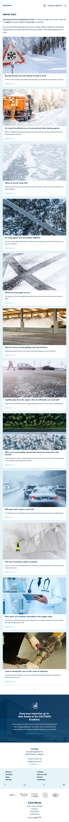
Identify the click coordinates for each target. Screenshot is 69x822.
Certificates (41, 780)
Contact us (33, 764)
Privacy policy (34, 811)
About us (9, 772)
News (8, 777)
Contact (40, 777)
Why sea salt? (42, 774)
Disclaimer (34, 809)
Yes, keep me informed (33, 734)
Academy (9, 774)
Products (40, 772)
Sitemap (9, 780)
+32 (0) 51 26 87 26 (52, 5)
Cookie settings (34, 814)
